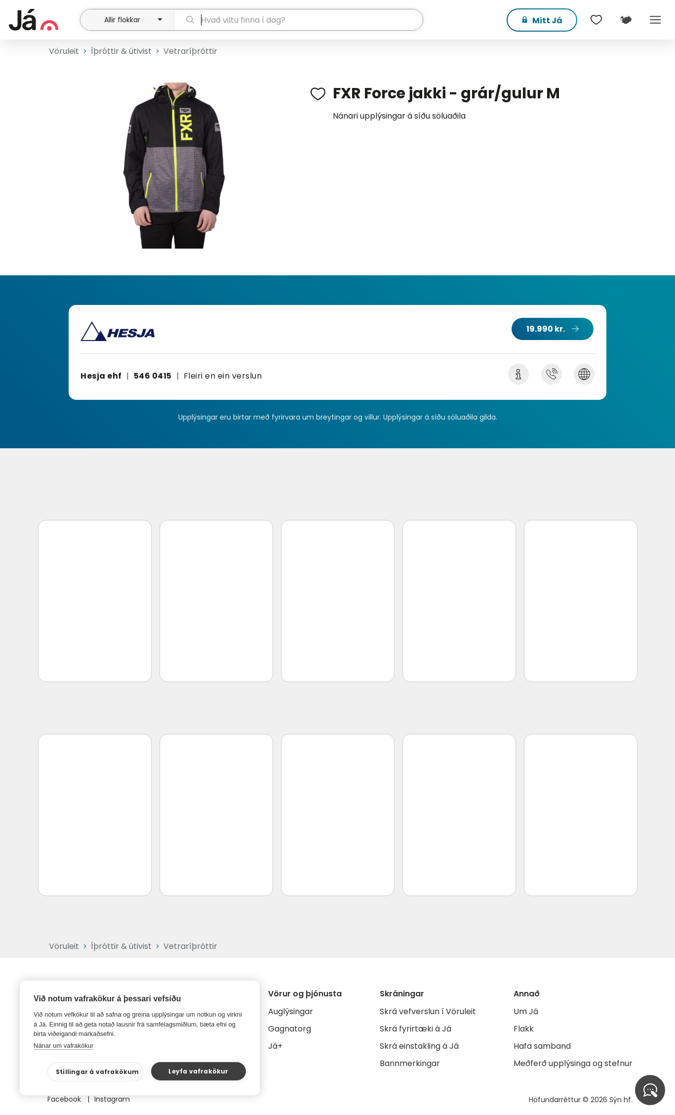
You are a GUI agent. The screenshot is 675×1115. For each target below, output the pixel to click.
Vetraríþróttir (190, 51)
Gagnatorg (289, 1028)
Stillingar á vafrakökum (97, 1072)
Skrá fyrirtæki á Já (415, 1028)
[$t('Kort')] (625, 20)
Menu (655, 20)
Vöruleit (64, 51)
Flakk (524, 1028)
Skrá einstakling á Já (419, 1046)
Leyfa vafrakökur (198, 1071)
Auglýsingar (290, 1011)
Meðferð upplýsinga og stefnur (573, 1063)
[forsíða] (43, 20)
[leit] (298, 19)
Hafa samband (542, 1046)
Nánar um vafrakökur (63, 1045)
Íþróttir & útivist (121, 51)
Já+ (275, 1046)
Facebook (65, 1099)
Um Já (526, 1011)
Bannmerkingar (410, 1063)
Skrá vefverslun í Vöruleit (428, 1011)
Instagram (112, 1099)
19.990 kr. (545, 329)
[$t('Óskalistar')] (596, 20)
